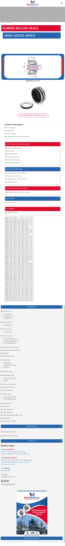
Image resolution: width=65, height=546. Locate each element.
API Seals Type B (7, 322)
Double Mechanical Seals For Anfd (13, 415)
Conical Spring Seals (8, 356)
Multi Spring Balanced (9, 339)
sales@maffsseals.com (8, 477)
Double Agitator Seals (9, 399)
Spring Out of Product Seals (11, 347)
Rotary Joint (6, 406)
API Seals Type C (7, 329)
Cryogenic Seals (7, 412)
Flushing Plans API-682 (9, 421)
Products (9, 22)
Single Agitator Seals (9, 397)
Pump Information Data (10, 432)
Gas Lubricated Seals (9, 387)
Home (2, 22)
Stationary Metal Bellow (9, 384)
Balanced (6, 367)
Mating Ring (6, 418)
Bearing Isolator (7, 403)
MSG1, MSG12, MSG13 (9, 378)
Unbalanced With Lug (9, 365)
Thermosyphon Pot (8, 409)
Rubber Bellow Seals (8, 375)
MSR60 (5, 380)
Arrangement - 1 (8, 314)
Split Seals (5, 353)
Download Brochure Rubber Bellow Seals (33, 115)
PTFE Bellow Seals (8, 371)
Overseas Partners (8, 484)
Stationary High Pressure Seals (11, 350)
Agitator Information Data (10, 436)
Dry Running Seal (7, 390)
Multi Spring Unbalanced (10, 341)
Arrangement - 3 (8, 318)
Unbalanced (7, 363)
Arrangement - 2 (8, 316)
